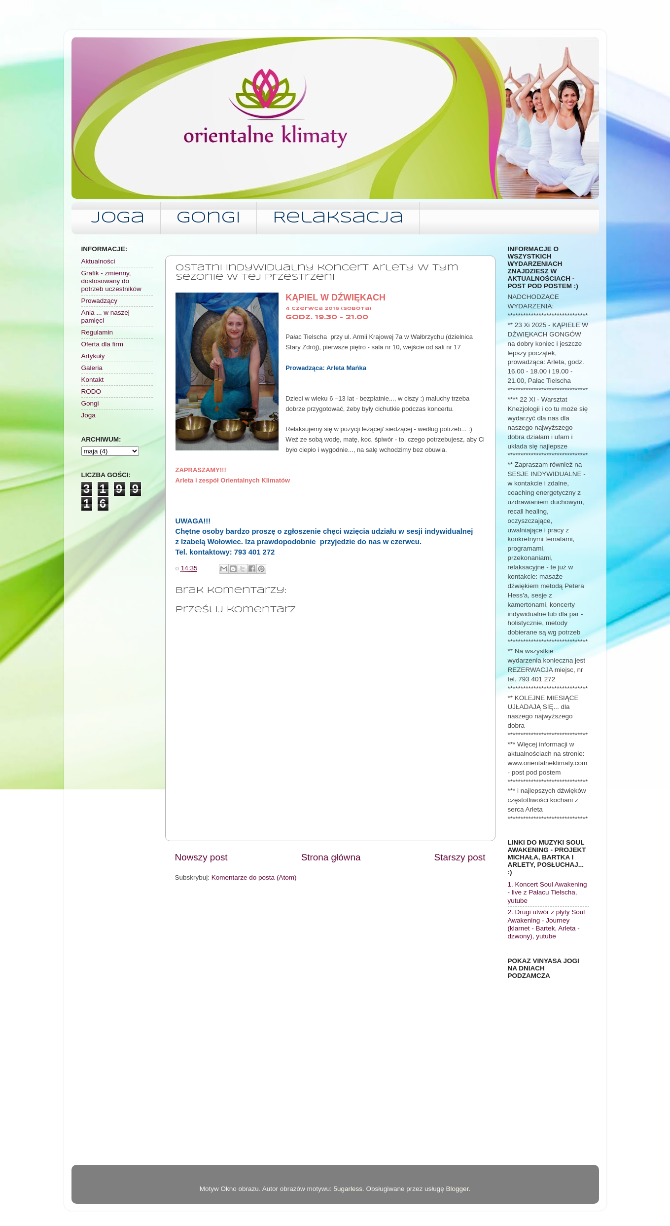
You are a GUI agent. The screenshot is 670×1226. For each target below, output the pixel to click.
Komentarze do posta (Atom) (254, 877)
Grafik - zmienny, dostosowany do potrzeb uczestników (111, 281)
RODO (91, 391)
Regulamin (97, 332)
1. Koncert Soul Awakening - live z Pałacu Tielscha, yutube (547, 892)
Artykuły (93, 356)
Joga (117, 218)
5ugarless (347, 1188)
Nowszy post (201, 857)
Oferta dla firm (102, 344)
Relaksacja (338, 218)
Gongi (208, 218)
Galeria (92, 368)
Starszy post (460, 857)
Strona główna (331, 857)
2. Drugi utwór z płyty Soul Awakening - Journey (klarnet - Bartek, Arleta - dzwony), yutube (546, 924)
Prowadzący (99, 300)
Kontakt (92, 379)
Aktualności (98, 261)
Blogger (457, 1188)
